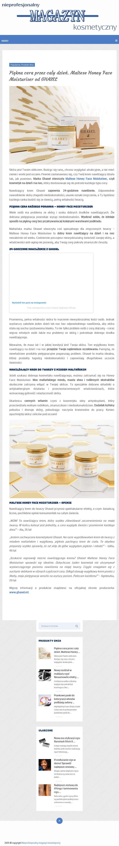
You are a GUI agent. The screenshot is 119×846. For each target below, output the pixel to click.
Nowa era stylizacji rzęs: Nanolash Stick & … (67, 739)
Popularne (15, 64)
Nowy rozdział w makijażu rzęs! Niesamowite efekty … (66, 674)
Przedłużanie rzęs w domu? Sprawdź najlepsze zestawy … (65, 763)
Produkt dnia (27, 64)
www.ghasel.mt (19, 592)
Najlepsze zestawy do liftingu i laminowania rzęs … (66, 789)
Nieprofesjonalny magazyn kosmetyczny (41, 842)
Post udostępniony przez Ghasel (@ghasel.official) (51, 308)
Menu (5, 40)
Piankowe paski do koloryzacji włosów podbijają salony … (64, 699)
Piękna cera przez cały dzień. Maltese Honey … (67, 650)
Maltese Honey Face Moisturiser (86, 179)
